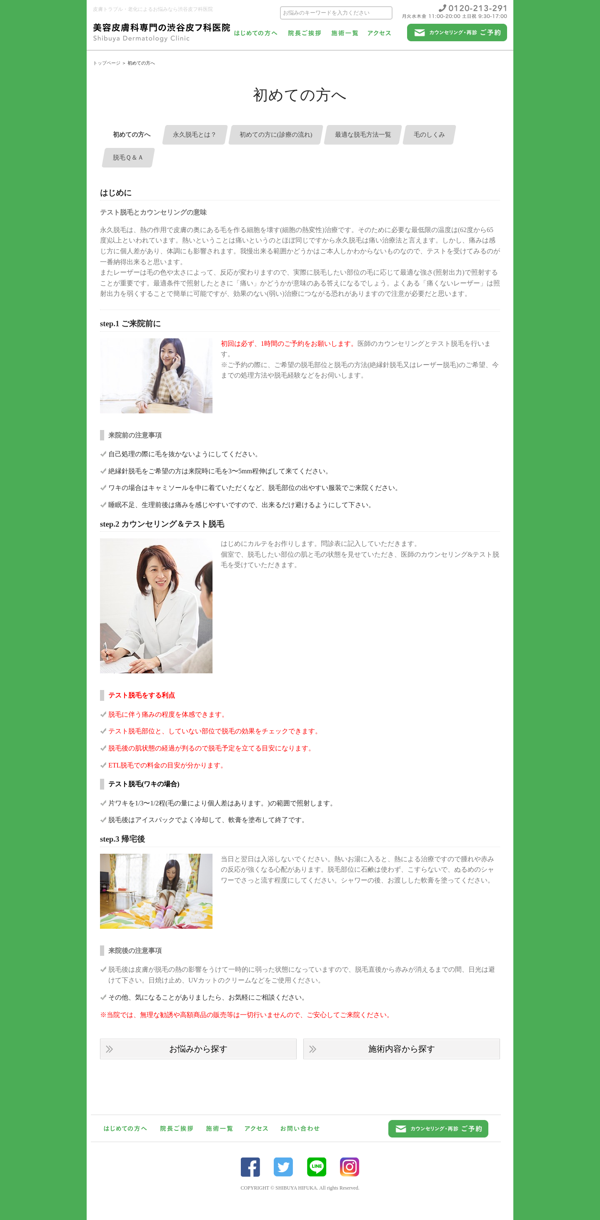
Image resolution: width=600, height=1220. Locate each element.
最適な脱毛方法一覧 (378, 134)
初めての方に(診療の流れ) (286, 134)
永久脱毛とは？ (200, 134)
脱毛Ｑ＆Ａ (129, 158)
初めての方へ (133, 134)
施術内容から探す (402, 1049)
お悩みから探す (198, 1049)
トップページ (106, 62)
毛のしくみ (448, 134)
